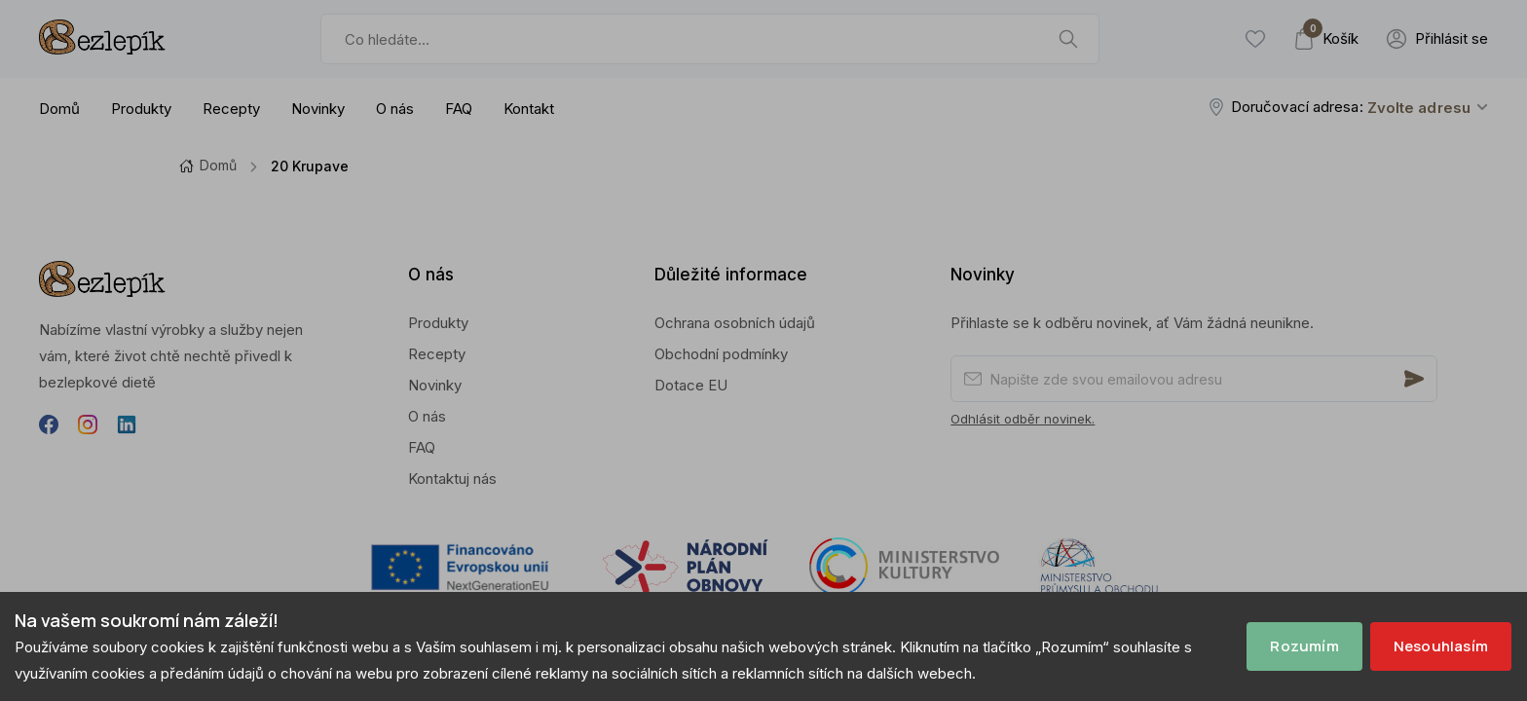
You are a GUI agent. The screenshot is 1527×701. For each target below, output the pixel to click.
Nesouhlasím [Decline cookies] (1441, 646)
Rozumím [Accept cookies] (1304, 646)
